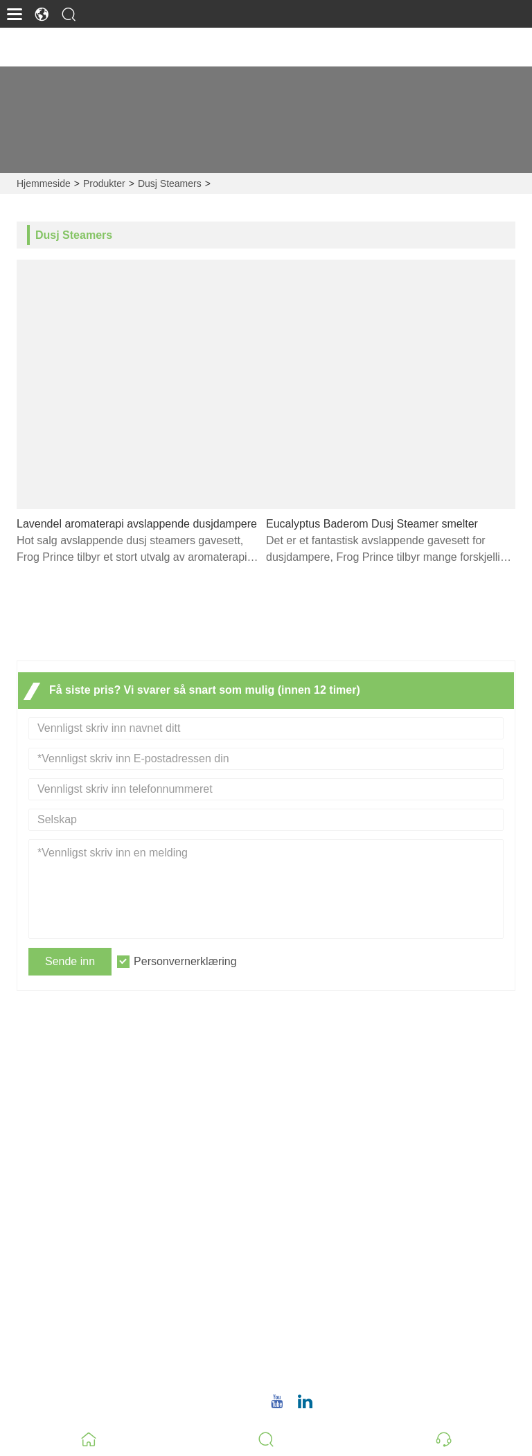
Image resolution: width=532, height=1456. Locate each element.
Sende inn (70, 961)
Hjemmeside (44, 183)
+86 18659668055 (344, 1371)
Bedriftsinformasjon (58, 1309)
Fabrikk (29, 1353)
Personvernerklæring (185, 961)
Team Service (310, 1118)
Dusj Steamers (170, 183)
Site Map (299, 1184)
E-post (325, 1311)
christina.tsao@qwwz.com (363, 1327)
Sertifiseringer (311, 1162)
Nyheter (296, 1140)
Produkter (104, 183)
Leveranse (303, 1096)
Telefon (331, 1355)
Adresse (332, 1251)
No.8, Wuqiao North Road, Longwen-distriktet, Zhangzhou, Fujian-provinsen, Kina (412, 1275)
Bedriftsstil (36, 1331)
